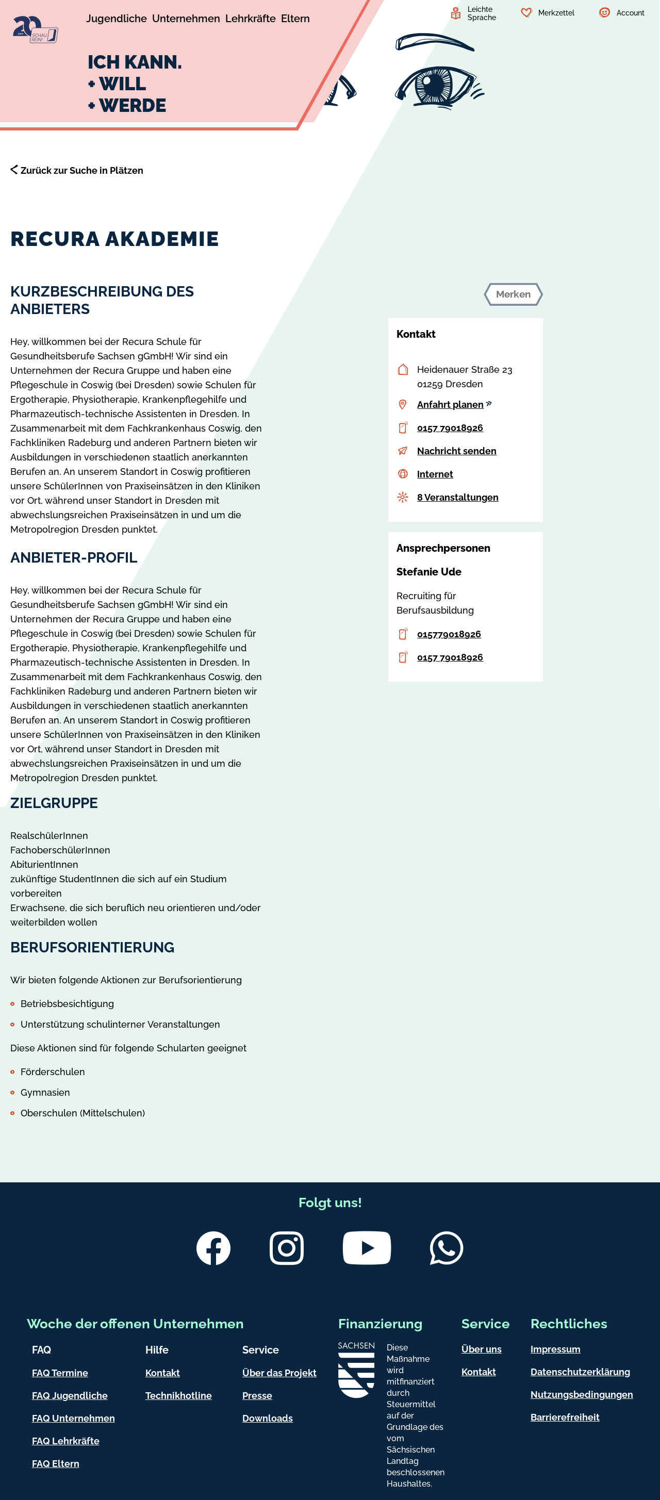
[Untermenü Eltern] (295, 20)
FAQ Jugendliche (70, 1395)
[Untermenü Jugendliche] (116, 20)
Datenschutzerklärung (580, 1371)
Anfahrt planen (454, 404)
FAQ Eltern (55, 1463)
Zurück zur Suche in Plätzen (82, 170)
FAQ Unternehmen (73, 1418)
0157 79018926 (450, 427)
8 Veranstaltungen (458, 497)
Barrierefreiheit (565, 1417)
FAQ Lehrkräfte (66, 1441)
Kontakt (162, 1372)
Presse (257, 1395)
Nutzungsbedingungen (582, 1394)
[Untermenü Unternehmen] (186, 20)
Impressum (556, 1349)
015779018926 (449, 634)
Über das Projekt (279, 1372)
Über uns (481, 1349)
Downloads (267, 1418)
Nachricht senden (457, 451)
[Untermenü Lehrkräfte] (250, 20)
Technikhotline (178, 1395)
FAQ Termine (60, 1372)
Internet (435, 474)
